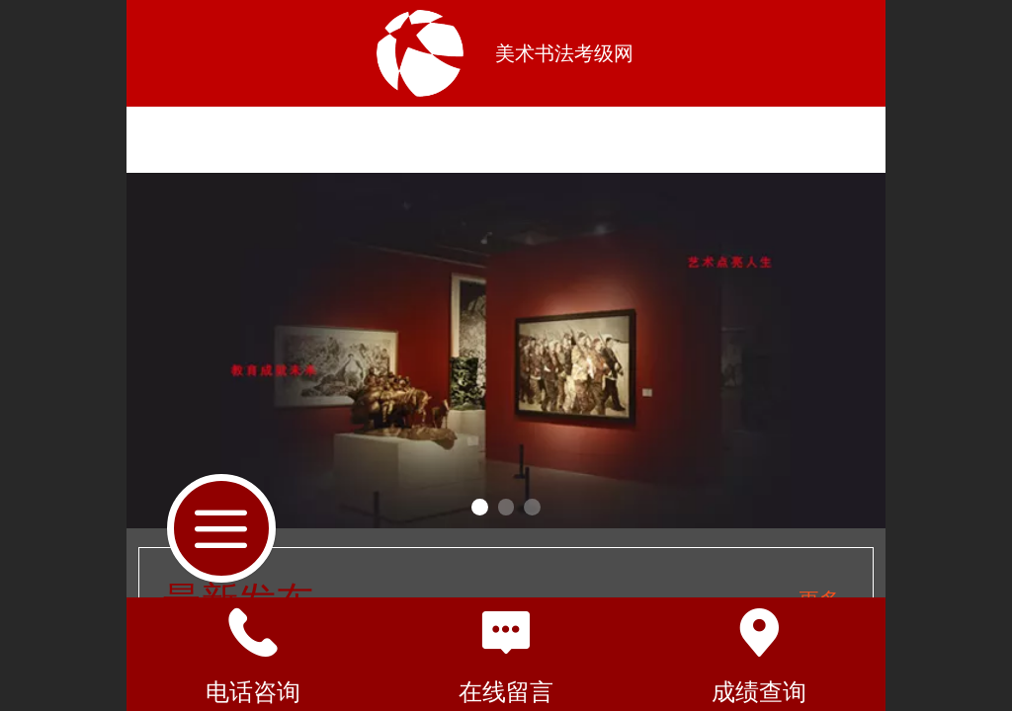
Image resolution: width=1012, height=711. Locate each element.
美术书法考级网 (564, 53)
